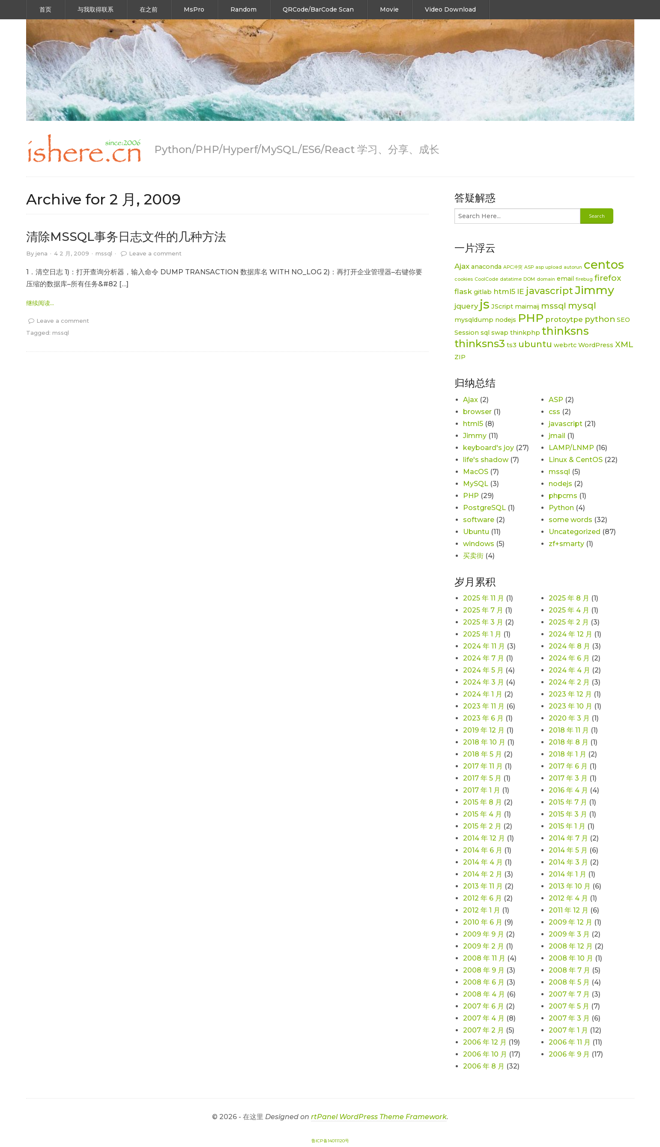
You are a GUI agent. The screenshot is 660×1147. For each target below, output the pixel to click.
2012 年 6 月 (482, 898)
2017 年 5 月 (482, 778)
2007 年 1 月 (568, 1030)
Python (561, 508)
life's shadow (485, 460)
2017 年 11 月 (483, 766)
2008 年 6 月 (484, 982)
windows (478, 544)
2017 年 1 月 (481, 790)
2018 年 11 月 (569, 730)
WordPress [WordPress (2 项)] (595, 345)
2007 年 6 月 (483, 1006)
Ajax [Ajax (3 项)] (461, 266)
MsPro (194, 9)
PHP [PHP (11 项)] (531, 318)
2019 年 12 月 (484, 730)
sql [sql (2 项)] (485, 332)
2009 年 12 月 (570, 922)
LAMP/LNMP (571, 448)
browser (477, 412)
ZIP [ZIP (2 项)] (460, 357)
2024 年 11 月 (484, 646)
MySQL (475, 484)
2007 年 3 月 (569, 1018)
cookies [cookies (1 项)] (463, 279)
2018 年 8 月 (568, 742)
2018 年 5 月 (482, 754)
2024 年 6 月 (569, 658)
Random (243, 9)
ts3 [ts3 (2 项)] (512, 345)
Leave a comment (155, 253)
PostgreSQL (484, 508)
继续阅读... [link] (40, 303)
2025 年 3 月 (483, 622)
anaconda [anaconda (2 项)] (486, 266)
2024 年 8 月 (569, 646)
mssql (104, 253)
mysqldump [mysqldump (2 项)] (473, 320)
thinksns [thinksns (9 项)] (565, 330)
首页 (45, 9)
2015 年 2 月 (482, 826)
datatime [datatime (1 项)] (511, 279)
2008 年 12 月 (571, 946)
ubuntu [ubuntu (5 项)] (535, 344)
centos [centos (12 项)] (604, 264)
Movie (389, 9)
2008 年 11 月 (484, 958)
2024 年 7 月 (483, 658)
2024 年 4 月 (569, 670)
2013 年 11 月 (483, 886)
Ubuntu (476, 532)
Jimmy (475, 436)
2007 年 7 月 (569, 994)
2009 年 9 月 (483, 934)
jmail (557, 436)
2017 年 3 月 (568, 778)
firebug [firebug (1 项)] (584, 279)
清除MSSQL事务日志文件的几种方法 (126, 236)
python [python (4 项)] (600, 319)
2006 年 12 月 (485, 1042)
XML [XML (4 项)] (624, 344)
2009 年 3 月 (569, 934)
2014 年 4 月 (483, 862)
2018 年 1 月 (567, 754)
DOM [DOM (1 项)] (529, 279)
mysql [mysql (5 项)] (582, 305)
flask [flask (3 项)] (463, 291)
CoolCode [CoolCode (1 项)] (486, 279)
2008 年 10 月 (571, 958)
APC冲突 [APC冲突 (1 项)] (513, 267)
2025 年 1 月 (482, 634)
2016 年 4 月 (568, 790)
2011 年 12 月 (568, 910)
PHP (471, 496)
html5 (473, 424)
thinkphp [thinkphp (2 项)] (525, 332)
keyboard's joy (488, 448)
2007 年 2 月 (483, 1030)
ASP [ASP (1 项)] (529, 267)
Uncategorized (574, 532)
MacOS (475, 472)
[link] (84, 149)
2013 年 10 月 (570, 886)
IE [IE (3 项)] (520, 291)
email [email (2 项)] (565, 278)
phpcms (563, 496)
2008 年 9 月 (484, 970)
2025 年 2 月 (569, 622)
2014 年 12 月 (484, 838)
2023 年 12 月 (570, 694)
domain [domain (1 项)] (546, 279)
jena (42, 253)
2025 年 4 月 (569, 610)
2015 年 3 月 (568, 814)
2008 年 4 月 (484, 994)
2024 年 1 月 (482, 694)
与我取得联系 (95, 9)
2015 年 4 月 (482, 814)
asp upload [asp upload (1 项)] (548, 267)
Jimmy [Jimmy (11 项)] (594, 290)
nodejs (560, 484)
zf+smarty (566, 544)
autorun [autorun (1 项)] (573, 267)
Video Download (450, 9)
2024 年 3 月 (483, 682)
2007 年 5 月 (569, 1006)
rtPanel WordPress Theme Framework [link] (379, 1117)
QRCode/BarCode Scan (318, 9)
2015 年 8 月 (482, 802)
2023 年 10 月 (570, 706)
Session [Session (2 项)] (466, 332)
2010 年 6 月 (482, 922)
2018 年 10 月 (484, 742)
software (478, 520)
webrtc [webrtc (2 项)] (565, 345)
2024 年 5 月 (483, 670)
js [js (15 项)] (485, 304)
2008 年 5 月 (569, 982)
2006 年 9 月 (569, 1054)
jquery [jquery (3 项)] (466, 306)
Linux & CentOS (576, 460)
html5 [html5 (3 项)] (504, 291)
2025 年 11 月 (483, 598)
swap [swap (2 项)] (499, 332)
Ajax (470, 400)
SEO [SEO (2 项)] (623, 320)
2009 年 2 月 (483, 946)
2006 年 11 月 (570, 1042)
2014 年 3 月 (568, 862)
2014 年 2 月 (482, 874)
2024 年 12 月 (570, 634)
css (554, 412)
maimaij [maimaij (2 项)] (527, 306)
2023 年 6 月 (483, 718)
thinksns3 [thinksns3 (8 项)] (479, 343)
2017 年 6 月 (568, 766)
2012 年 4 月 (568, 898)
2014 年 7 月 (568, 838)
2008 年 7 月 (569, 970)
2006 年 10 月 (485, 1054)
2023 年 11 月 (484, 706)
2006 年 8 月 (484, 1066)
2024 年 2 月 (569, 682)
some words (570, 520)
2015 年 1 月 (567, 826)
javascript (565, 424)
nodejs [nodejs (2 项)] (505, 320)
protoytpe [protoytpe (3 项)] (564, 319)
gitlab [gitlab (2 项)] (483, 292)
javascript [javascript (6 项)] (549, 291)
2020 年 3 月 (569, 718)
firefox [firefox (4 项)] (607, 278)
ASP (556, 400)
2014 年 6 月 (482, 850)
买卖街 (473, 556)
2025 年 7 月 (483, 610)
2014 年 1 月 (567, 874)
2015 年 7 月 (568, 802)
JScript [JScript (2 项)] (502, 306)
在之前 (149, 9)
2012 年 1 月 (481, 910)
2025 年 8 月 (569, 598)
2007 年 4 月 (484, 1018)
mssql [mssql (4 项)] (553, 306)
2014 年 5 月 (568, 850)
